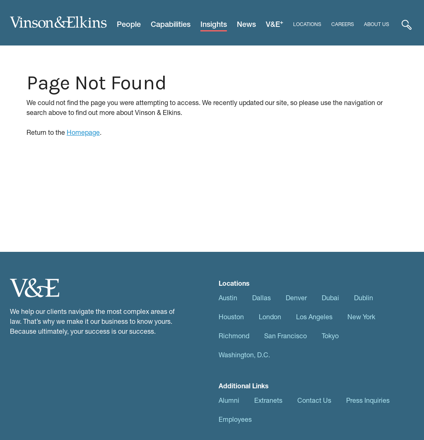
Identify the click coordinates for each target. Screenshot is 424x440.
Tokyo (330, 336)
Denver (296, 297)
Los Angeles (314, 316)
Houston (231, 316)
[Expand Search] (406, 24)
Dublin (363, 297)
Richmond (234, 336)
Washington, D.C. (244, 355)
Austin (228, 297)
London (270, 316)
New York (361, 316)
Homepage (83, 132)
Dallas (261, 297)
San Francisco (285, 336)
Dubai (330, 297)
